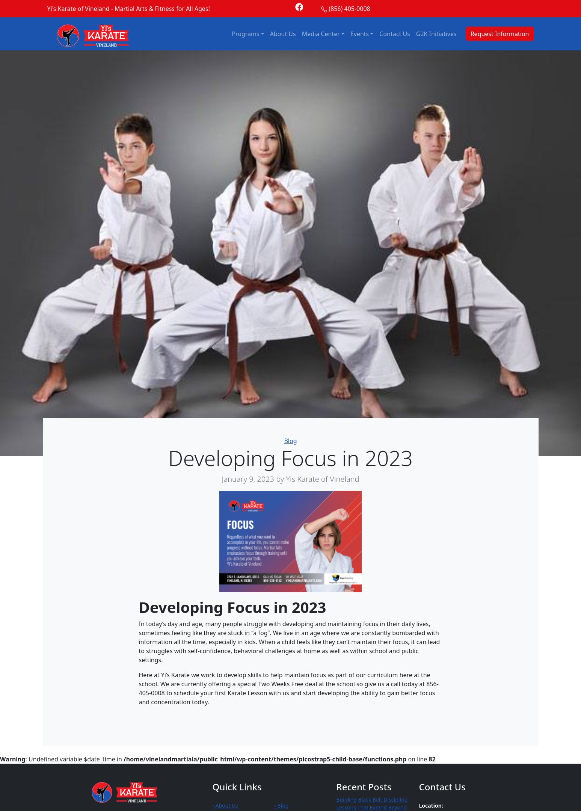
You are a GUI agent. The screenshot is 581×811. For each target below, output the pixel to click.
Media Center (321, 34)
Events (359, 34)
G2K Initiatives (436, 34)
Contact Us (394, 34)
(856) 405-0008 (349, 9)
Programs (245, 34)
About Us (283, 34)
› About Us (225, 805)
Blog (290, 441)
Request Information (500, 34)
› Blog (282, 805)
